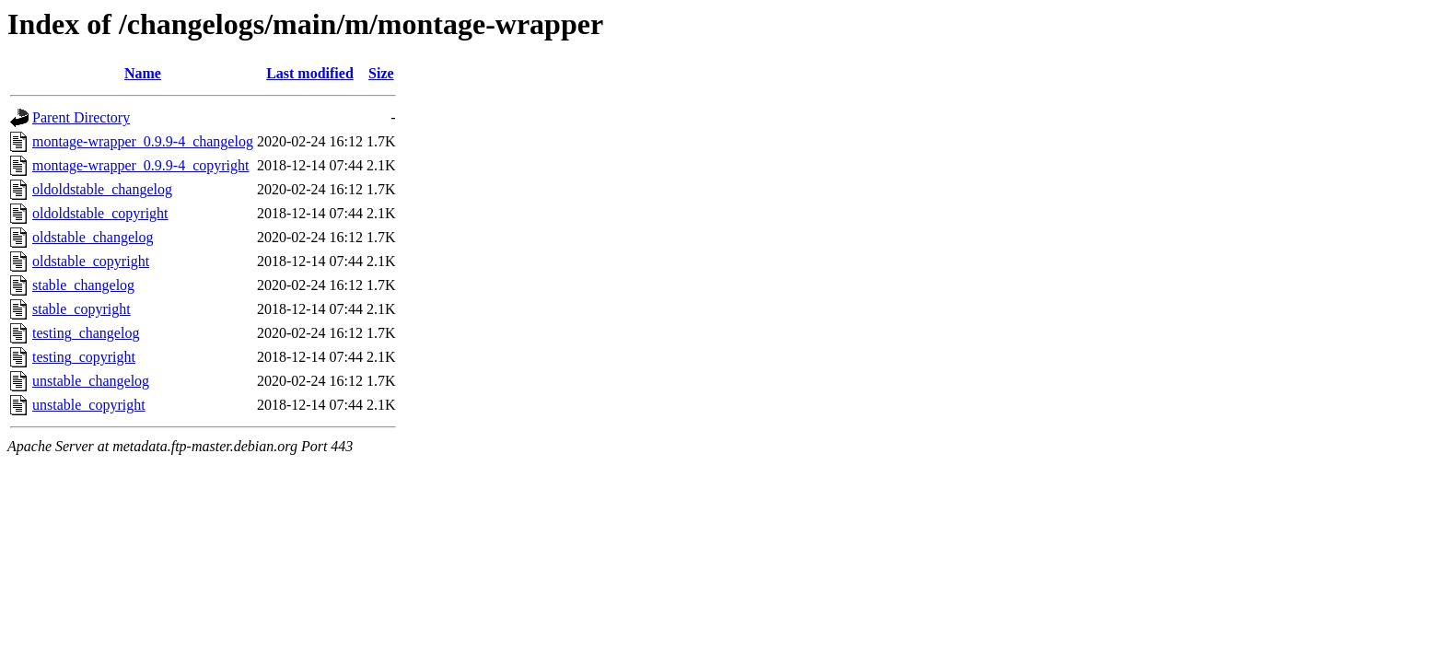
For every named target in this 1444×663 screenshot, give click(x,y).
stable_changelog (83, 285)
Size (381, 73)
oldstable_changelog (93, 237)
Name (142, 73)
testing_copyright (83, 357)
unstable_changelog (90, 381)
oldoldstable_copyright (100, 213)
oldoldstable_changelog (102, 189)
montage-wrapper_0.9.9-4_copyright (140, 165)
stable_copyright (81, 309)
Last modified (310, 73)
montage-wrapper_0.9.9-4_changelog (142, 141)
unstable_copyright (89, 405)
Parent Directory (81, 117)
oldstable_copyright (90, 261)
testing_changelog (85, 333)
